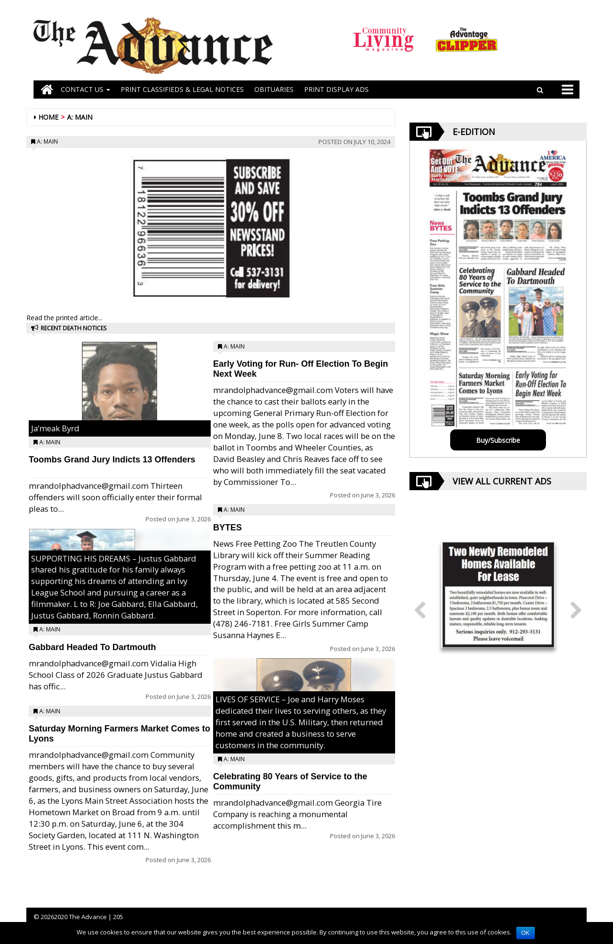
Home (48, 117)
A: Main (79, 117)
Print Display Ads (336, 89)
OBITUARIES (274, 89)
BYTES (227, 527)
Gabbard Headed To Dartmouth (92, 647)
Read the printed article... (64, 317)
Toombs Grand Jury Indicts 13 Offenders (112, 459)
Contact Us (85, 89)
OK (526, 933)
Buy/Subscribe (498, 440)
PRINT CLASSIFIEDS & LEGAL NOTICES (182, 89)
